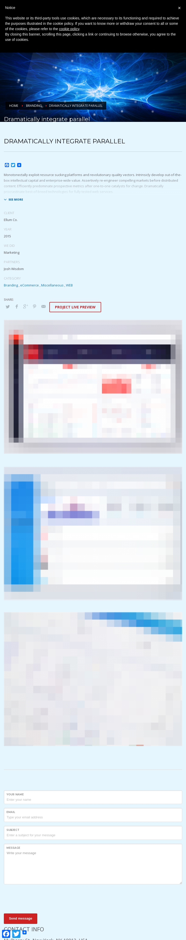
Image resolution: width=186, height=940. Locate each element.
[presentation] (43, 898)
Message (13, 848)
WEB (69, 285)
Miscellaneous (52, 285)
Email (10, 812)
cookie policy (69, 29)
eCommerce (29, 285)
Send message (20, 918)
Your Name (15, 794)
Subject (12, 830)
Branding (11, 285)
